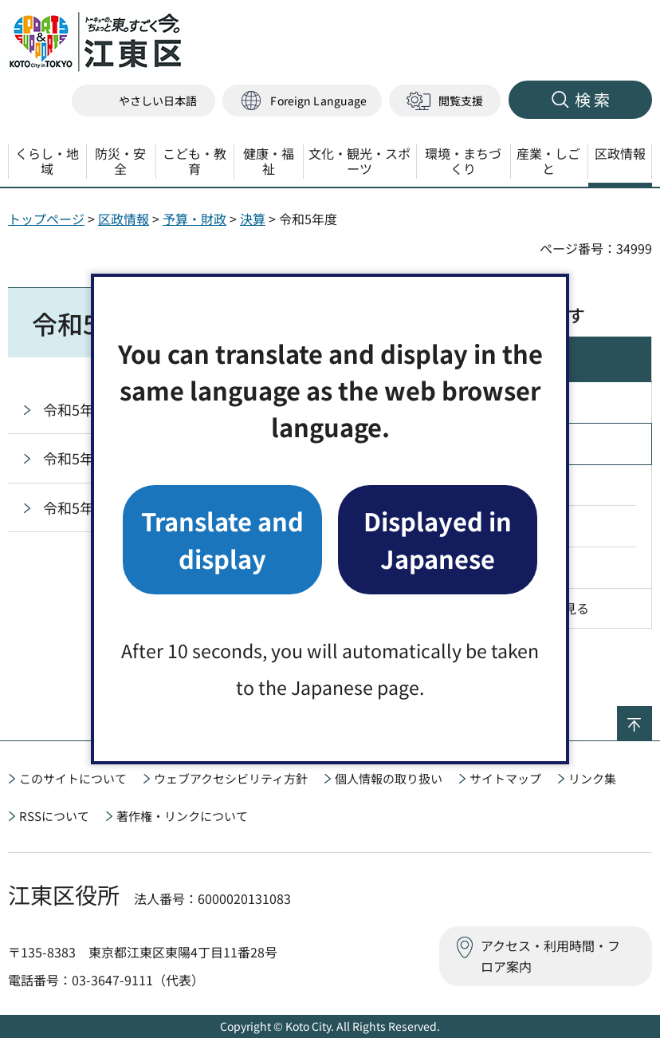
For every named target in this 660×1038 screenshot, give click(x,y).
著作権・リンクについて (182, 815)
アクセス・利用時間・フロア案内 (550, 956)
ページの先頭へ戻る (651, 716)
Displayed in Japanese (437, 539)
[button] (302, 101)
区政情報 (123, 218)
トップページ (46, 218)
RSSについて (54, 815)
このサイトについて (73, 778)
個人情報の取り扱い (388, 778)
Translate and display (222, 539)
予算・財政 (194, 218)
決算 (252, 218)
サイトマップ (505, 778)
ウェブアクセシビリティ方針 (231, 778)
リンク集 (592, 778)
